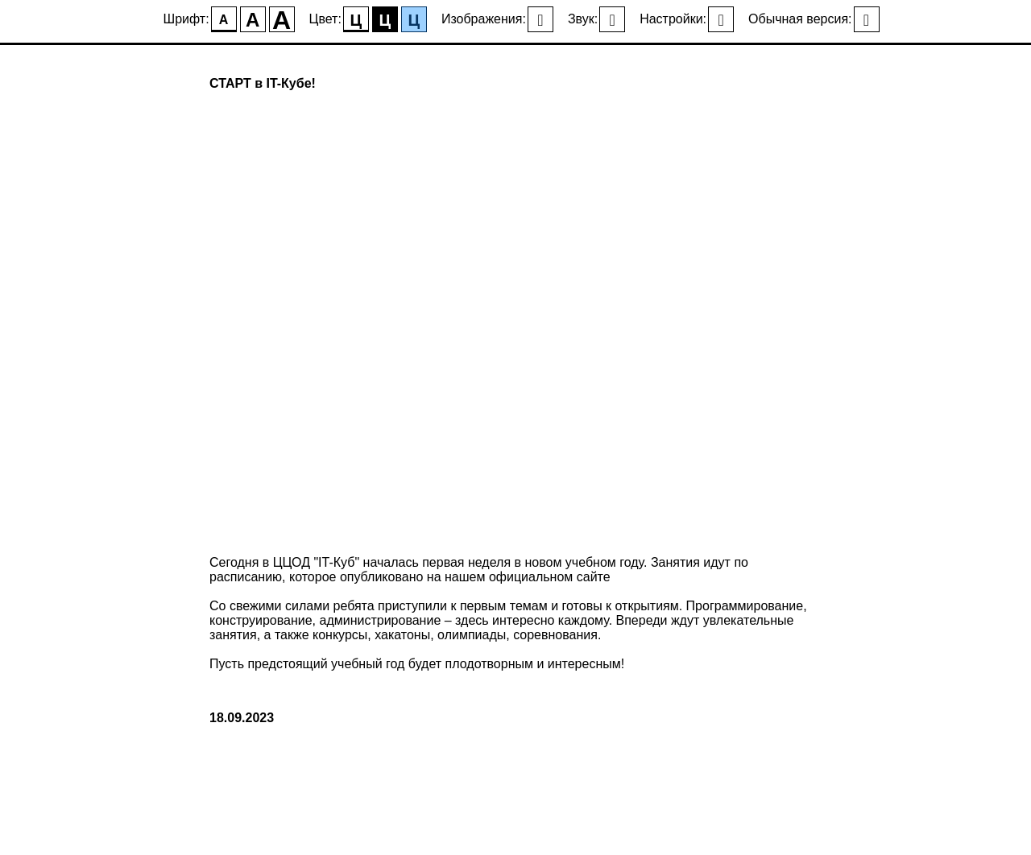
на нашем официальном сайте (519, 577)
